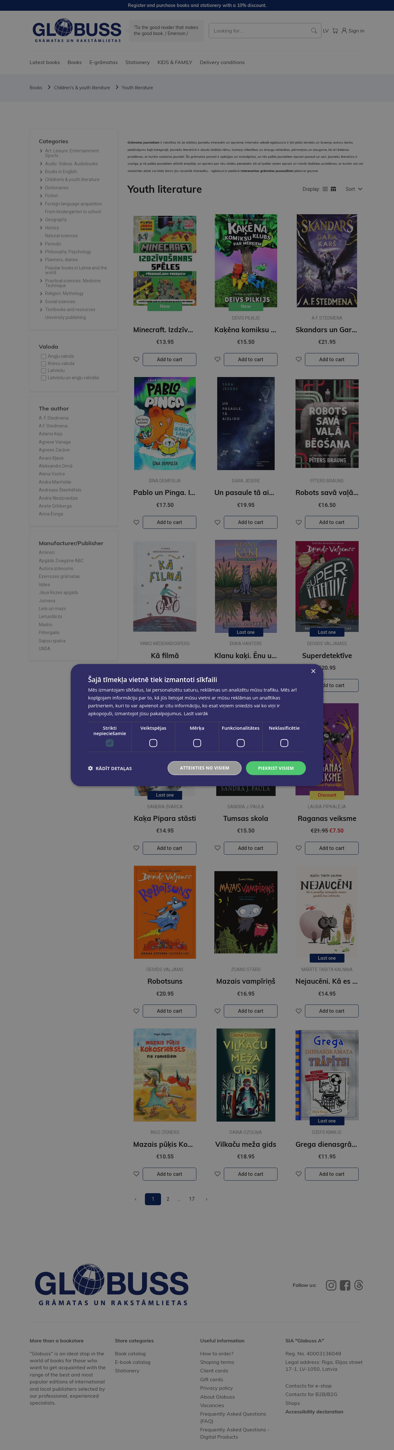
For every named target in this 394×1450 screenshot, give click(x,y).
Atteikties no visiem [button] (202, 768)
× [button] (313, 671)
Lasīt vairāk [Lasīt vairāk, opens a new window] (196, 713)
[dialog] (197, 725)
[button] (110, 768)
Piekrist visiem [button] (275, 768)
